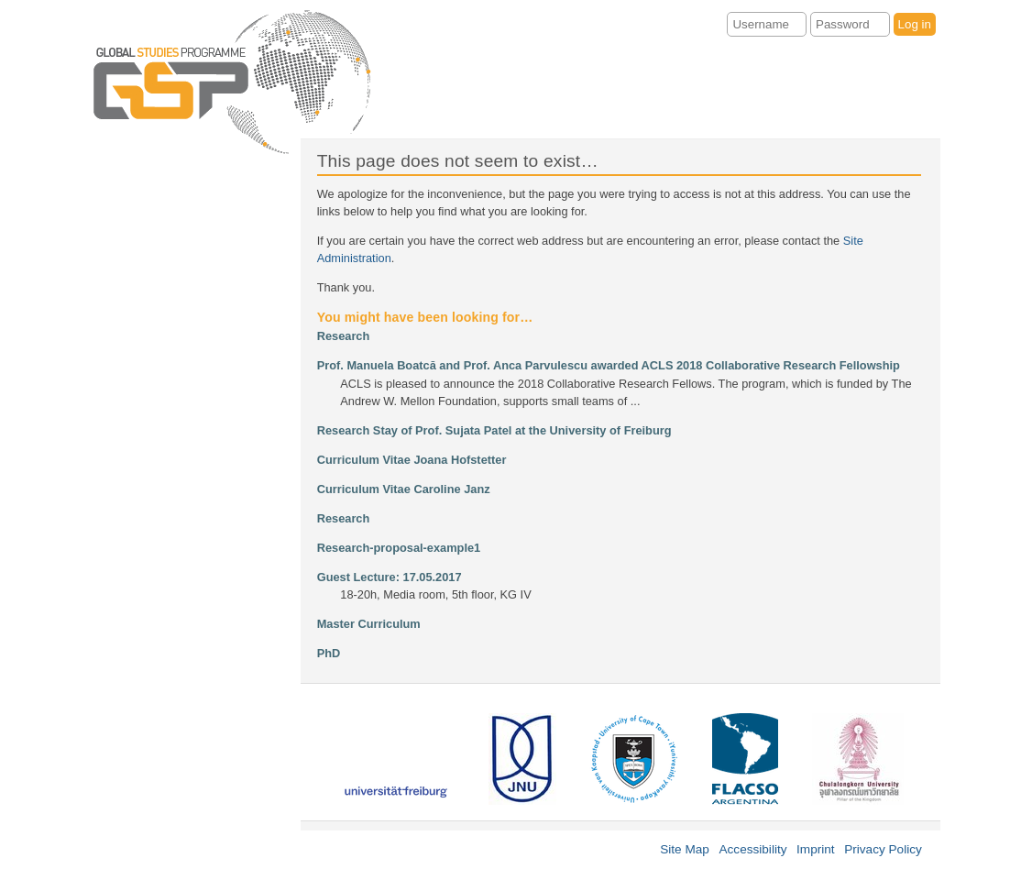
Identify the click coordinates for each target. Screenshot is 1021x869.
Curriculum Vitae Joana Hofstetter (412, 460)
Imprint (815, 849)
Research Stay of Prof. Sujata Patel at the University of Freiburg (494, 430)
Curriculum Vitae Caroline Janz (403, 489)
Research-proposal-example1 (399, 548)
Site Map (684, 849)
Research (343, 336)
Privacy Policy (883, 849)
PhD (329, 653)
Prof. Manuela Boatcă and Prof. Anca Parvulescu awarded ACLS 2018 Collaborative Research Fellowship (608, 365)
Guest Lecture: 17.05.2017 (389, 577)
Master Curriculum (369, 624)
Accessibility (752, 849)
